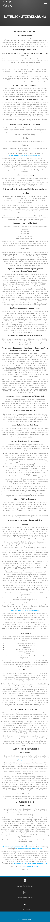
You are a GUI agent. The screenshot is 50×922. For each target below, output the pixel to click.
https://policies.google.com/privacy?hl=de (28, 849)
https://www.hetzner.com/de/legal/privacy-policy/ (25, 155)
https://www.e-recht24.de (31, 866)
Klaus (9, 4)
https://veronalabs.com (25, 760)
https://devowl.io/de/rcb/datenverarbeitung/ (25, 610)
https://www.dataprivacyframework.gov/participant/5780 (30, 863)
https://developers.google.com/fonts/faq (15, 847)
